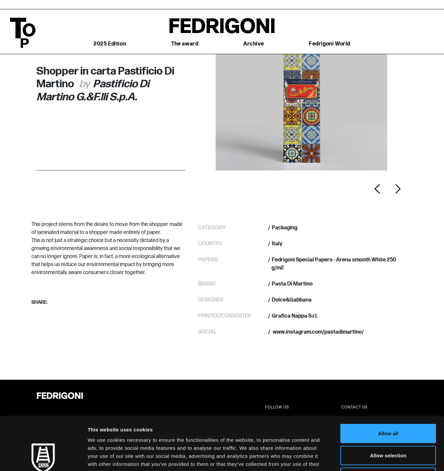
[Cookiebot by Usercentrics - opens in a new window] (43, 458)
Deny (388, 427)
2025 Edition (110, 44)
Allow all (388, 383)
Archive (253, 44)
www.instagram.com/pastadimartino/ (318, 332)
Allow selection (388, 405)
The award (184, 44)
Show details (350, 458)
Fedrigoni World (329, 44)
